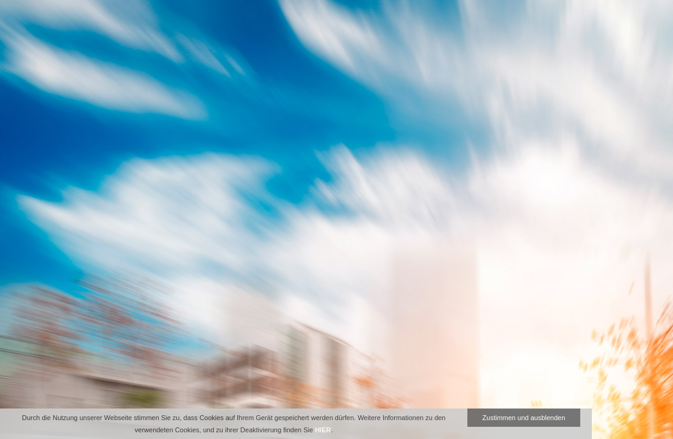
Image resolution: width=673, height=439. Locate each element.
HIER (323, 430)
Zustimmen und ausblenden (524, 417)
